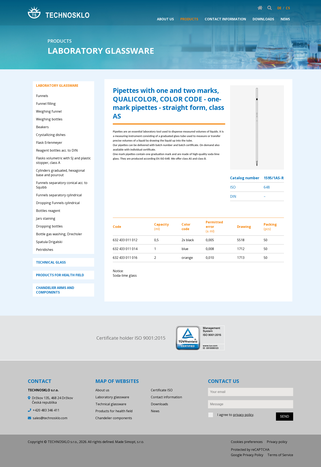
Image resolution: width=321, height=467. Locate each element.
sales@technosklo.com (50, 418)
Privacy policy (277, 442)
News (155, 411)
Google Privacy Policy (247, 455)
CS (288, 8)
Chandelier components (113, 418)
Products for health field (113, 411)
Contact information (166, 397)
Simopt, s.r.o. (134, 442)
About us (102, 390)
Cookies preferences (247, 442)
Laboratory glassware (112, 397)
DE (279, 8)
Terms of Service (280, 455)
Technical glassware (110, 404)
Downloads (159, 404)
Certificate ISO (162, 390)
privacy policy (243, 414)
